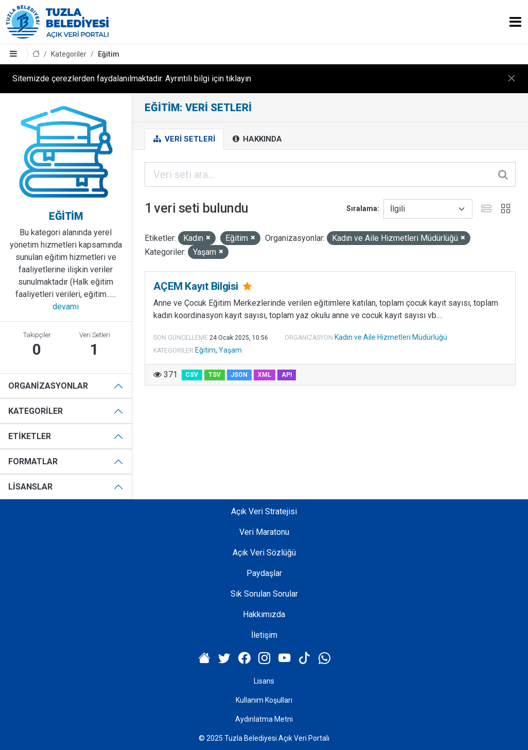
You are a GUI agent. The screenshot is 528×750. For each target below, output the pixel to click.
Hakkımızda (264, 614)
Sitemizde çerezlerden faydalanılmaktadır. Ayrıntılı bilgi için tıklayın (131, 78)
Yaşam (230, 350)
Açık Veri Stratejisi (264, 511)
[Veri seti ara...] (330, 174)
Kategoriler (68, 54)
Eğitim (108, 54)
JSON (239, 374)
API (286, 374)
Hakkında (257, 139)
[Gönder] (504, 174)
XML (264, 374)
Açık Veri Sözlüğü (264, 552)
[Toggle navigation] (515, 22)
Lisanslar (30, 487)
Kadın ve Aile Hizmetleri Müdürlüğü (391, 337)
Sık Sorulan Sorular (264, 594)
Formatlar (33, 461)
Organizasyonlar (48, 386)
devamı (65, 306)
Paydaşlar (264, 573)
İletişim (264, 635)
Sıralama (361, 208)
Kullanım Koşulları (264, 700)
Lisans (264, 681)
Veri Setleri (184, 139)
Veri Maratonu (264, 532)
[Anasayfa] (36, 54)
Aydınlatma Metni (264, 719)
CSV (191, 374)
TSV (214, 374)
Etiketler (29, 436)
